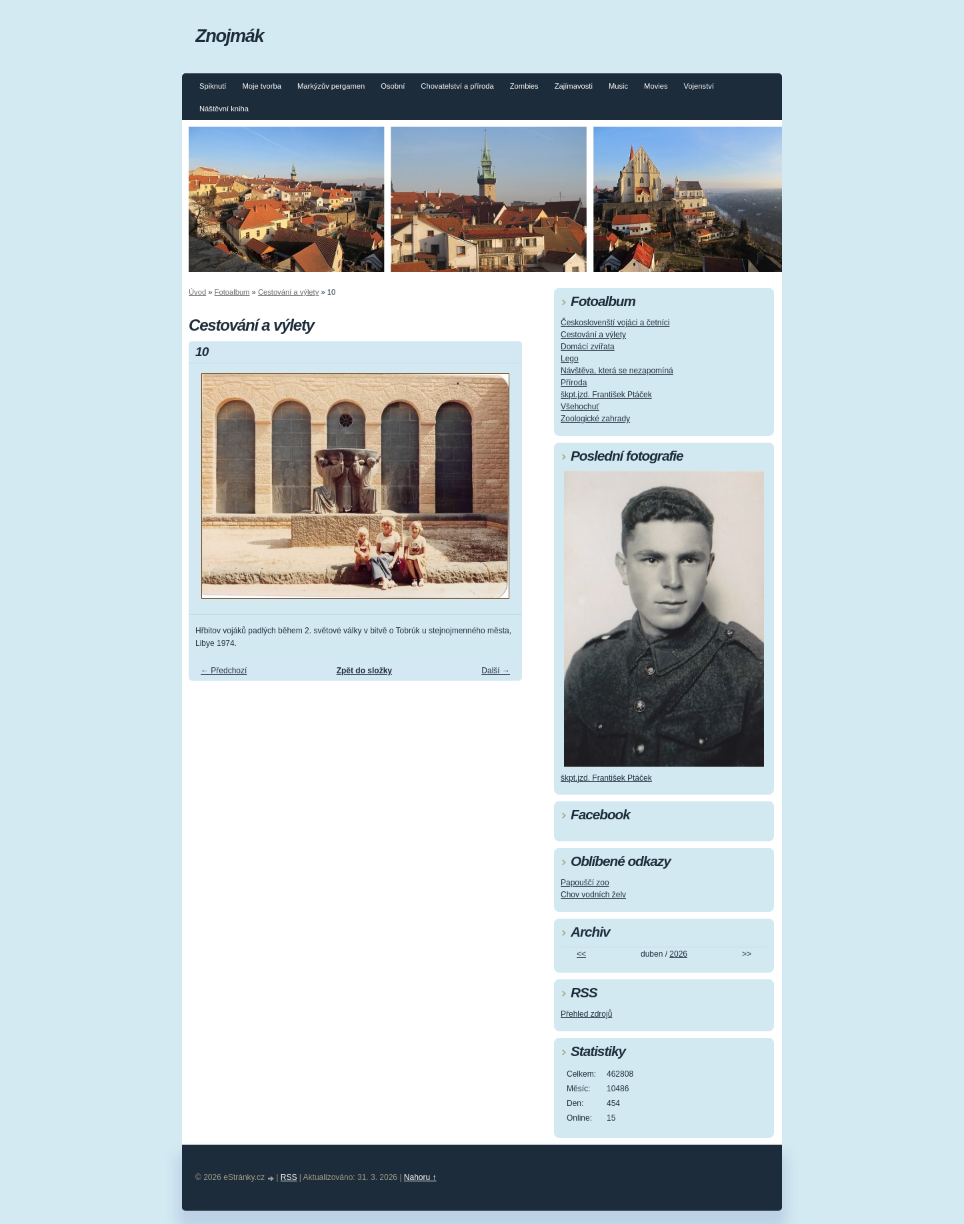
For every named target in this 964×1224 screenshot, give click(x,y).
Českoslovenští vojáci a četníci (615, 322)
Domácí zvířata (588, 346)
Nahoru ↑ (420, 1177)
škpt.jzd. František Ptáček (606, 394)
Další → (495, 670)
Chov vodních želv (593, 894)
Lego (570, 358)
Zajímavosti (574, 86)
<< (581, 954)
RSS (289, 1177)
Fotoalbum (232, 292)
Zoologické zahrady (595, 418)
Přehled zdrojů (586, 1014)
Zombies (524, 86)
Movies (655, 86)
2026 (678, 954)
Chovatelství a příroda (457, 86)
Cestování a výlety (288, 292)
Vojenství (699, 86)
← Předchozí (224, 670)
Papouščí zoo (585, 882)
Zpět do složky (364, 670)
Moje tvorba (261, 86)
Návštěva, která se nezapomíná (617, 370)
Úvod (197, 292)
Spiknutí (212, 86)
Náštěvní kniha (224, 109)
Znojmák (229, 35)
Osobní (393, 86)
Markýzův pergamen (331, 86)
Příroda (574, 382)
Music (618, 86)
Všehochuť (580, 406)
